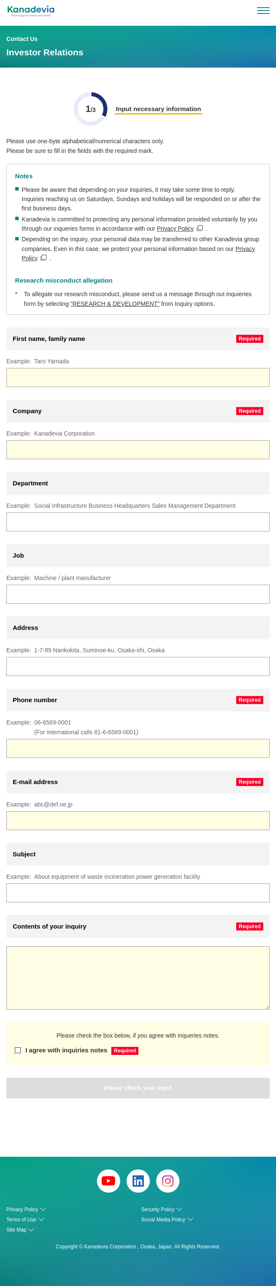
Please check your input (138, 1087)
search (245, 10)
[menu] (263, 10)
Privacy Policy (175, 228)
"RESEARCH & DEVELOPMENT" (115, 303)
